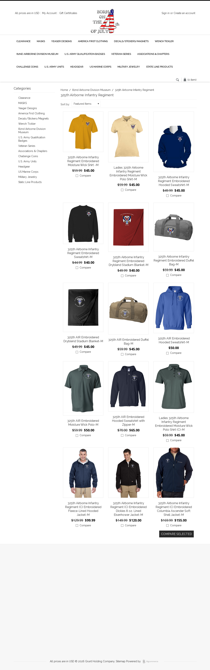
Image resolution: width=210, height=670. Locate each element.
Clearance (23, 41)
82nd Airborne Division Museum (37, 54)
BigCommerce (151, 661)
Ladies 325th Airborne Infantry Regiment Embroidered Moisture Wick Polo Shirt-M (128, 173)
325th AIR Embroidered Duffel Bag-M (128, 341)
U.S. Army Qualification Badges (84, 54)
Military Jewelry (128, 66)
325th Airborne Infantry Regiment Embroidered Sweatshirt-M (83, 253)
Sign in (166, 13)
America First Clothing (93, 41)
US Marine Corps (100, 66)
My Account (49, 13)
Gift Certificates (68, 13)
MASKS (41, 41)
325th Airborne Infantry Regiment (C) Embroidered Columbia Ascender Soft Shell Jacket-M (174, 509)
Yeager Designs (61, 41)
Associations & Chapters (153, 54)
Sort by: (65, 104)
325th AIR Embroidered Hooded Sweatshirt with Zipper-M (128, 420)
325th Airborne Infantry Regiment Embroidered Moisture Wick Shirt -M (83, 161)
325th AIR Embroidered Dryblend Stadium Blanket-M (83, 339)
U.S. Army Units (54, 66)
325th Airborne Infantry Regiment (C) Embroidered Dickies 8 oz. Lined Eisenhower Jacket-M (128, 509)
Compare (85, 175)
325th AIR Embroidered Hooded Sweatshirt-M (174, 340)
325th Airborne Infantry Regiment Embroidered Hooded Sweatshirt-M (174, 181)
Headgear (76, 66)
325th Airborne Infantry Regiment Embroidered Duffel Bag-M (173, 260)
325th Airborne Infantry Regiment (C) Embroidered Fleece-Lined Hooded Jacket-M (83, 509)
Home (64, 89)
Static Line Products (159, 66)
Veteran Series (121, 54)
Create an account (184, 13)
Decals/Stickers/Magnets (131, 41)
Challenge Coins (27, 66)
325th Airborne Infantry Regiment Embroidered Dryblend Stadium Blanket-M (128, 261)
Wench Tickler (164, 41)
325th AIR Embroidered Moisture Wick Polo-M (83, 422)
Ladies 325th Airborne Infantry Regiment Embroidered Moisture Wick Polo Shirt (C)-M (174, 423)
